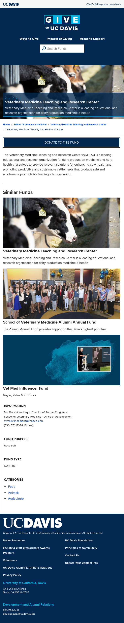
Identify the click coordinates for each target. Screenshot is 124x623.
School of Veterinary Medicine (30, 124)
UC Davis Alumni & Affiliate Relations (27, 568)
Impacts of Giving (59, 38)
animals (13, 492)
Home (6, 124)
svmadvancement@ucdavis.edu (23, 421)
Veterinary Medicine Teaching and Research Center (78, 124)
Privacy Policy (12, 575)
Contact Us (72, 555)
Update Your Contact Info (81, 563)
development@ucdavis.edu (19, 614)
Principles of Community (81, 548)
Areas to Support (92, 38)
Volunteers (10, 560)
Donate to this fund (61, 142)
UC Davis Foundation (79, 540)
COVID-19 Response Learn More (103, 4)
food (11, 486)
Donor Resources (14, 540)
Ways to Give (29, 38)
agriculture (16, 498)
